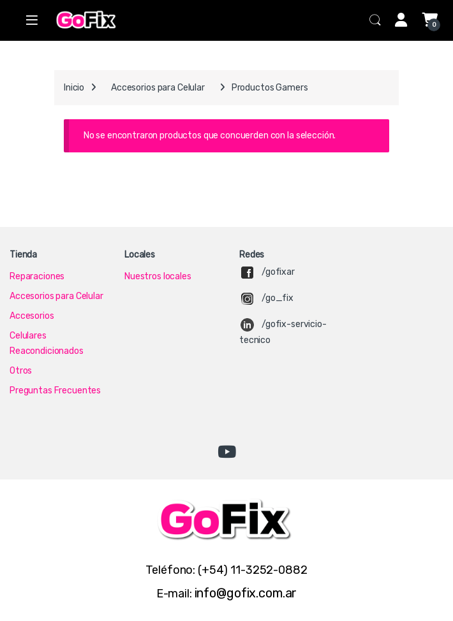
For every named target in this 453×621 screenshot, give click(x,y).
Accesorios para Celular (158, 87)
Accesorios (32, 315)
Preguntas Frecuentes (55, 390)
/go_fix (277, 298)
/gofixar (278, 272)
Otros (21, 370)
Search (375, 20)
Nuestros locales (157, 276)
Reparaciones (37, 276)
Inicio (74, 87)
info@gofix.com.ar (246, 593)
